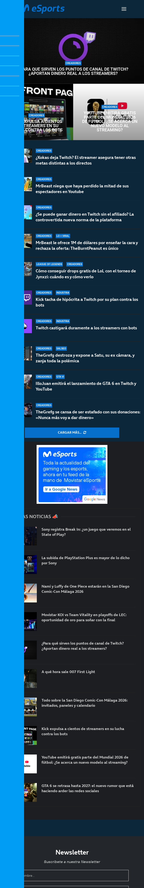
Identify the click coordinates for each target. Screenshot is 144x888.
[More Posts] (72, 433)
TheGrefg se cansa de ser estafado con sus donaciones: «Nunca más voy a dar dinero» (88, 414)
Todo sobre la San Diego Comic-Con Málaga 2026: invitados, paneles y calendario (85, 703)
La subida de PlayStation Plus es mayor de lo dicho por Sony (86, 560)
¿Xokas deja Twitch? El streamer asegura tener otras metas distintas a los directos (86, 160)
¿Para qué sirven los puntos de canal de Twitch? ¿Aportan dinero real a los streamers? (73, 71)
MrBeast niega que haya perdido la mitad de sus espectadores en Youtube (82, 188)
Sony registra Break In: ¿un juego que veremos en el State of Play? (86, 532)
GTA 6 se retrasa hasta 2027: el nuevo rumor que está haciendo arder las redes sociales (88, 788)
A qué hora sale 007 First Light (68, 671)
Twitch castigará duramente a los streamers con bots (86, 332)
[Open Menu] (124, 9)
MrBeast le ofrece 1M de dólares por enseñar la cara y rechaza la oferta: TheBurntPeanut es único (87, 245)
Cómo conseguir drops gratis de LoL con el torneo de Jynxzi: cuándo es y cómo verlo (86, 273)
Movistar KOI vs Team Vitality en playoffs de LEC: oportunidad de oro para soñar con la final (84, 617)
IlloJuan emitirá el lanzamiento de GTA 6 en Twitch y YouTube (86, 388)
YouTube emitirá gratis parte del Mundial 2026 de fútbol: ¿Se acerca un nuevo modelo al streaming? (110, 121)
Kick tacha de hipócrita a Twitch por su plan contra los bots (87, 303)
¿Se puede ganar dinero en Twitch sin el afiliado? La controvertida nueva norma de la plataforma (85, 217)
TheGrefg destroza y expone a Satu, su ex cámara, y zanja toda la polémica (85, 361)
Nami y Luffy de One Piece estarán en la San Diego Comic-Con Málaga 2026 (85, 589)
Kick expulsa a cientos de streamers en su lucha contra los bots (37, 125)
